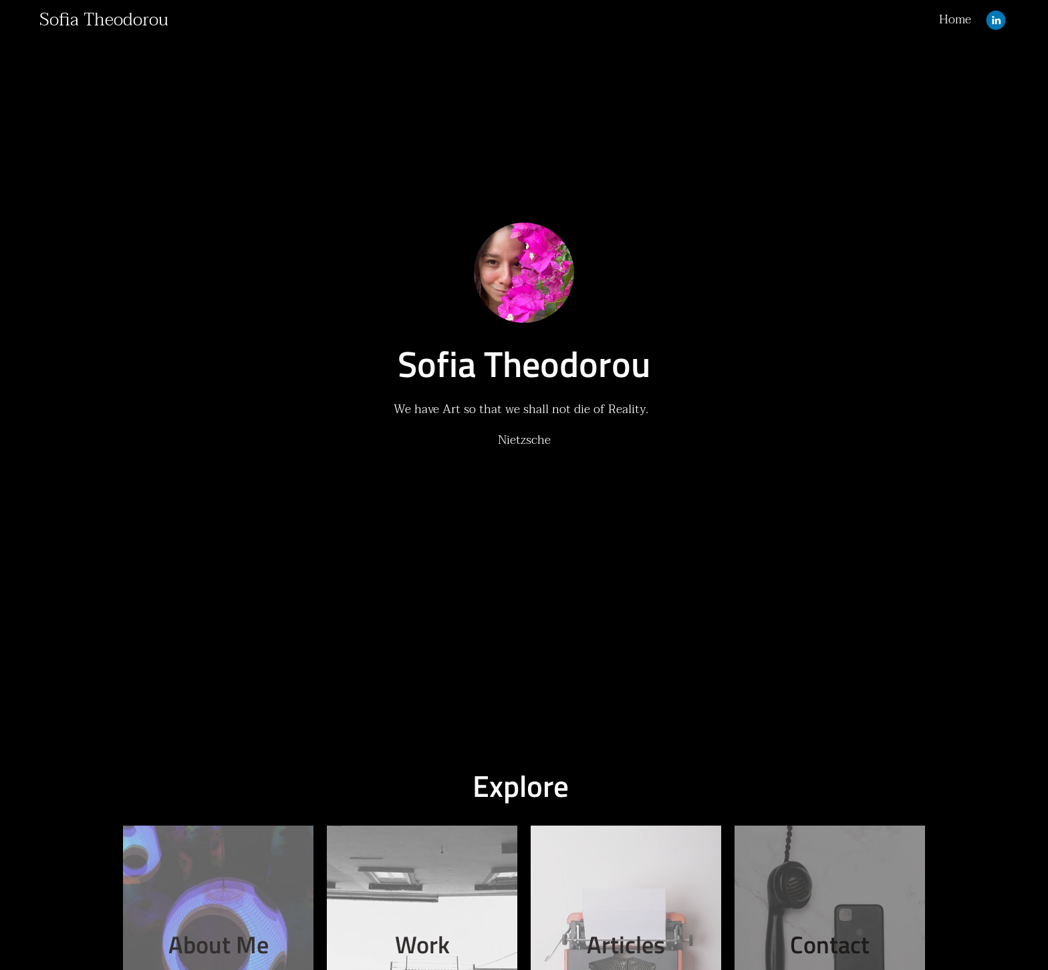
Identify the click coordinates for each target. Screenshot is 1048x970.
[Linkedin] (996, 20)
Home (955, 19)
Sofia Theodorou (103, 20)
